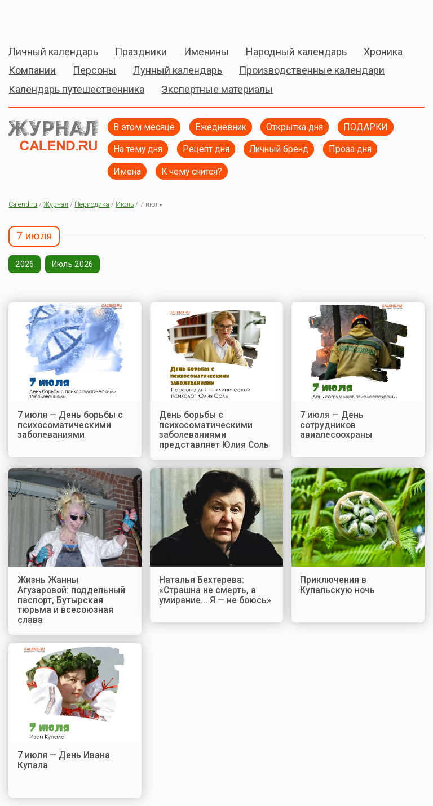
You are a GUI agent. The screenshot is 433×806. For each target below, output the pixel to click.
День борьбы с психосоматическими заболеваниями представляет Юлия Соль (214, 429)
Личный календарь (53, 51)
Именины (206, 51)
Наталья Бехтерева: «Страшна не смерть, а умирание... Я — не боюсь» (215, 590)
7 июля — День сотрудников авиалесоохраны (336, 424)
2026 (24, 264)
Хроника (383, 51)
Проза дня (350, 149)
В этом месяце (144, 127)
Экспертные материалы (217, 89)
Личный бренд (278, 149)
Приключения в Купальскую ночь (337, 585)
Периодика (91, 204)
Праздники (141, 51)
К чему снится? (191, 171)
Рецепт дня (206, 149)
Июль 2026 (73, 264)
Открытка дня (294, 127)
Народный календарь (296, 51)
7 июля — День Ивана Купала (63, 760)
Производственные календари (312, 70)
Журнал (55, 204)
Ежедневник (220, 127)
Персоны (94, 70)
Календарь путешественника (76, 89)
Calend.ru (22, 204)
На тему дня (137, 149)
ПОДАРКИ (365, 127)
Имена (127, 171)
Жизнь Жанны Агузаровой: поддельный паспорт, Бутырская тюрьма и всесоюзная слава (71, 600)
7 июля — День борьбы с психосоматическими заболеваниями (70, 424)
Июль (125, 204)
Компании (32, 70)
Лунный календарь (177, 70)
